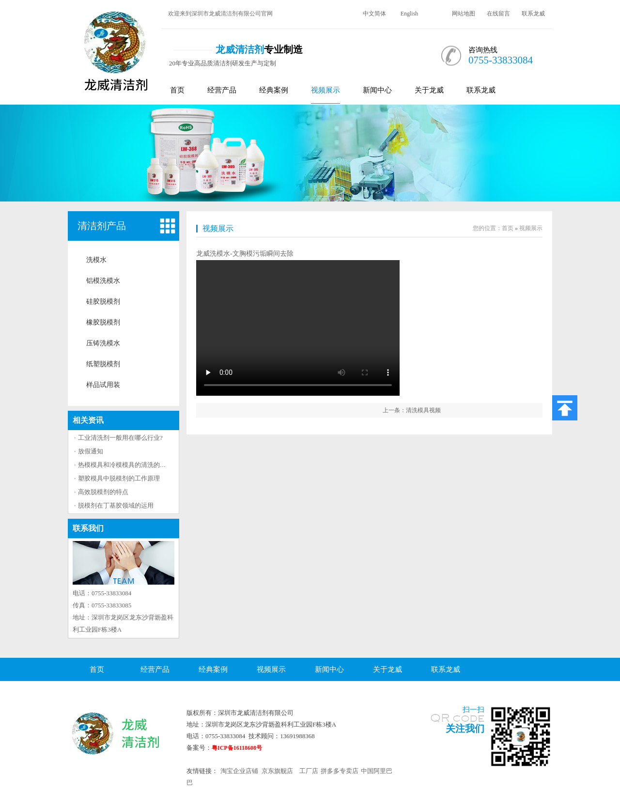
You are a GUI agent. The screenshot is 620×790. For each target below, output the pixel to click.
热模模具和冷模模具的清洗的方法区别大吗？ (141, 464)
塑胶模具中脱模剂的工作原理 (119, 478)
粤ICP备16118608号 (237, 747)
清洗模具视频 (423, 410)
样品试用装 (103, 384)
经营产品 (221, 90)
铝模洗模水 (103, 280)
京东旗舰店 (277, 771)
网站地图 (463, 13)
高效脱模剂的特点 (103, 492)
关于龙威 (429, 90)
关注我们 (465, 728)
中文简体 (374, 13)
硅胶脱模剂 (103, 301)
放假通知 (90, 451)
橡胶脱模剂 (103, 322)
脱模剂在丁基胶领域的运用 (116, 505)
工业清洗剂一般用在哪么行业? (120, 437)
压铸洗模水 (103, 343)
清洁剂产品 (102, 225)
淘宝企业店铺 (239, 771)
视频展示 (325, 90)
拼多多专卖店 (339, 771)
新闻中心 (377, 90)
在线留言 (498, 13)
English (409, 13)
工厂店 (308, 771)
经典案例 (273, 90)
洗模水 (96, 259)
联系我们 (88, 528)
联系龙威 (533, 13)
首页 (177, 90)
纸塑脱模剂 (103, 364)
